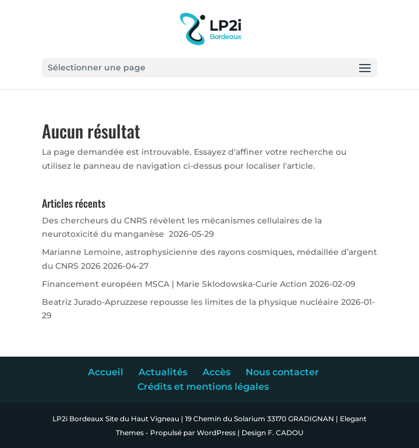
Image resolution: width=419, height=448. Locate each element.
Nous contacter (282, 372)
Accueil (105, 372)
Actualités (163, 372)
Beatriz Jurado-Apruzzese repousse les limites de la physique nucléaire (190, 302)
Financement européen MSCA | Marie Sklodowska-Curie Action (174, 284)
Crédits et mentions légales (203, 386)
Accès (216, 372)
